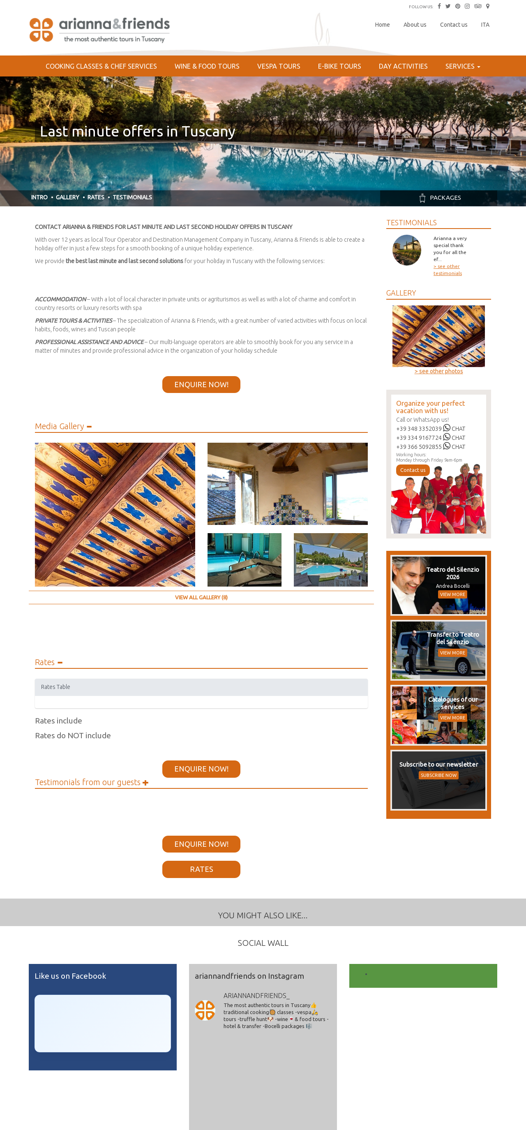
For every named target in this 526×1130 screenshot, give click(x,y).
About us (415, 24)
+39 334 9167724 (419, 437)
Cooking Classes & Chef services (101, 66)
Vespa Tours (278, 66)
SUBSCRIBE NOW (439, 775)
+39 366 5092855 (419, 447)
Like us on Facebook (70, 975)
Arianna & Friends (101, 30)
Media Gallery (63, 426)
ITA (485, 24)
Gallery (67, 197)
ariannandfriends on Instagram (249, 975)
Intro (39, 197)
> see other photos (439, 371)
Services (462, 66)
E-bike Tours (339, 66)
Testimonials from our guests (92, 782)
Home (382, 24)
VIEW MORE (452, 594)
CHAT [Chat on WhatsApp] (454, 428)
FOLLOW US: (421, 7)
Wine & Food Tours (207, 66)
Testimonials (132, 197)
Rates (96, 197)
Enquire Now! (201, 384)
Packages (438, 197)
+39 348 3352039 (419, 428)
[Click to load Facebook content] (103, 1023)
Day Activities (403, 66)
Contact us (454, 24)
